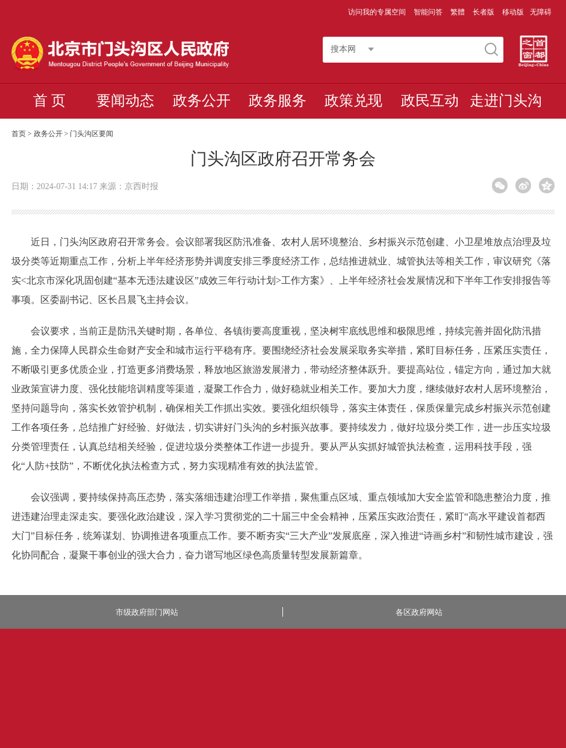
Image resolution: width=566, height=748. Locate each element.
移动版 (513, 12)
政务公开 (202, 100)
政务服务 (277, 100)
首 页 (49, 100)
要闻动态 (125, 100)
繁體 (457, 12)
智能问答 (429, 12)
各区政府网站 (419, 612)
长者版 (484, 12)
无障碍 (541, 12)
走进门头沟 (506, 100)
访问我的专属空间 (378, 12)
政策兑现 (353, 100)
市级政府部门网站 (147, 612)
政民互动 (430, 100)
